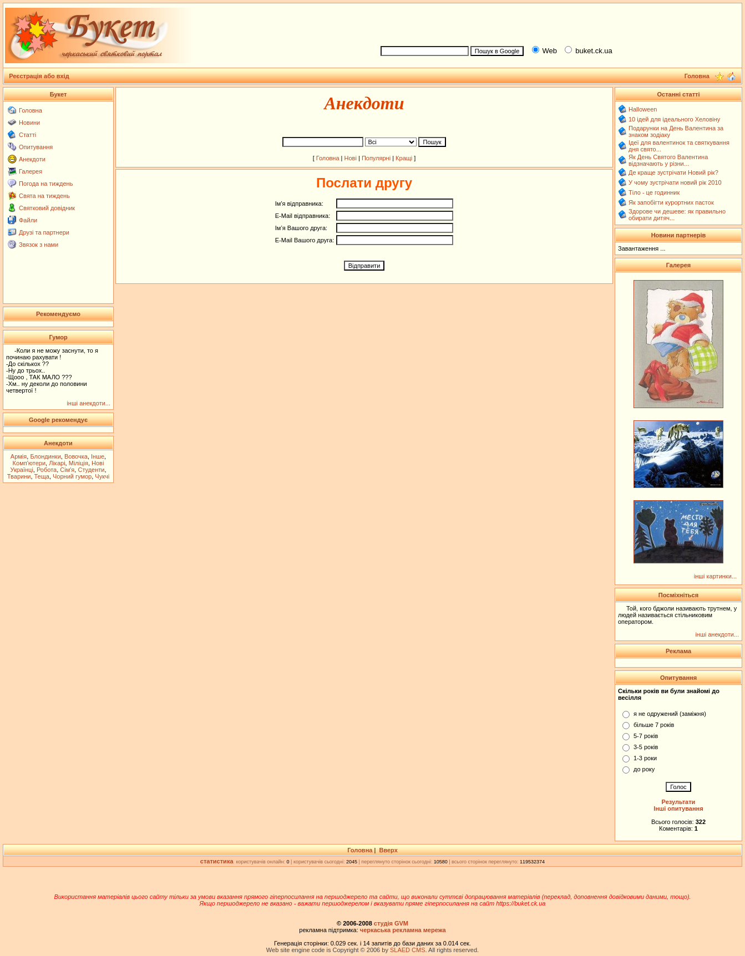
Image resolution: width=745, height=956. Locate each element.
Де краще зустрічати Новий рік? (673, 172)
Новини (29, 122)
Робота (47, 469)
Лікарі (57, 463)
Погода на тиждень (46, 183)
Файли (28, 220)
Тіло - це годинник (654, 192)
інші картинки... (715, 576)
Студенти (91, 469)
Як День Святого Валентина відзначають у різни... (668, 160)
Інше (97, 456)
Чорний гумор (72, 476)
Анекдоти (32, 159)
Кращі (404, 158)
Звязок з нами (38, 244)
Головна (30, 110)
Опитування (36, 147)
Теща (41, 476)
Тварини (19, 476)
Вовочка (76, 456)
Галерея (30, 171)
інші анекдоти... (88, 403)
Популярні (376, 158)
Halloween (643, 109)
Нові (350, 158)
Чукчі (102, 476)
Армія (19, 456)
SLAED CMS (407, 950)
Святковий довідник (47, 208)
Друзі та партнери (44, 232)
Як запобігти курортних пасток (671, 202)
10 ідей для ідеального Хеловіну (674, 119)
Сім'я (67, 469)
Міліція (78, 463)
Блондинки (45, 456)
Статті (27, 134)
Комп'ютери (29, 463)
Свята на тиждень (44, 195)
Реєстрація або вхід (39, 76)
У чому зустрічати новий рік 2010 (675, 182)
